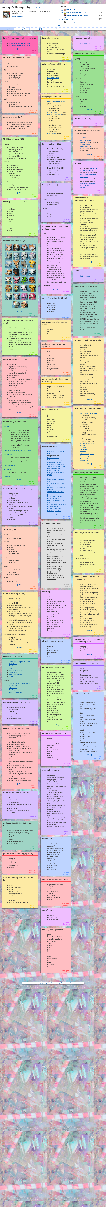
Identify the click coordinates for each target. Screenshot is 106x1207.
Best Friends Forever (15, 692)
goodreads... (20, 16)
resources (88, 408)
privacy (57, 983)
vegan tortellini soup (53, 470)
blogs (50, 185)
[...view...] (20, 49)
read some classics (53, 78)
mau (61, 22)
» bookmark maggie (39, 8)
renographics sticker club (88, 183)
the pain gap (84, 458)
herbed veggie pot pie (54, 511)
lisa (62, 10)
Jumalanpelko (13, 690)
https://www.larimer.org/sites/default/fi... (21, 45)
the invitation (8, 454)
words (16, 202)
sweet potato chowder (54, 462)
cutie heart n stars (85, 140)
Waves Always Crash (15, 674)
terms (63, 983)
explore (100, 19)
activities (55, 64)
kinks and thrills (85, 142)
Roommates (13, 672)
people (19, 854)
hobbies (15, 241)
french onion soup (53, 458)
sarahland (83, 452)
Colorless (12, 666)
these (82, 148)
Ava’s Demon (13, 664)
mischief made (93, 168)
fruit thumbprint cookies (54, 114)
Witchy (11, 668)
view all (60, 25)
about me (17, 58)
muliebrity (7, 426)
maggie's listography (16, 7)
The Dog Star (13, 686)
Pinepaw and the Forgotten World (19, 683)
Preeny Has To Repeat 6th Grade (19, 662)
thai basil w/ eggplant (54, 468)
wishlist (18, 728)
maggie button (84, 185)
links (20, 38)
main (7, 29)
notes (13, 117)
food (18, 489)
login (100, 12)
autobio (55, 734)
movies (54, 667)
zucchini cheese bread (54, 509)
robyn (61, 16)
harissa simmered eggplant (55, 460)
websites (14, 656)
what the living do (9, 465)
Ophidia (11, 676)
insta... (14, 16)
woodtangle (83, 449)
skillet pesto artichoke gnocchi (56, 466)
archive (38, 29)
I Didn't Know (13, 688)
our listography (40, 983)
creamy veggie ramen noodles (56, 504)
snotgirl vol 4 (84, 177)
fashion (56, 880)
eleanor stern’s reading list (88, 413)
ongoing (21, 29)
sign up (100, 15)
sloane (61, 19)
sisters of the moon (86, 146)
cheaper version (85, 144)
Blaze (61, 13)
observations (17, 702)
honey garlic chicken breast (55, 102)
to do (14, 139)
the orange (7, 469)
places (52, 144)
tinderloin (85, 447)
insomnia (7, 476)
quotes (15, 422)
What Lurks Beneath (15, 670)
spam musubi (51, 133)
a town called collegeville (88, 175)
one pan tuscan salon (54, 112)
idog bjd (82, 187)
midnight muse (84, 138)
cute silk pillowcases (86, 170)
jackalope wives (85, 460)
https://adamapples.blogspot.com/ (19, 43)
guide (47, 983)
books (83, 119)
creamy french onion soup (55, 464)
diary (51, 38)
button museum (85, 276)
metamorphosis (85, 43)
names (55, 298)
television (55, 641)
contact (68, 983)
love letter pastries (53, 506)
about (52, 983)
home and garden (17, 359)
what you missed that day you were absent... (18, 451)
